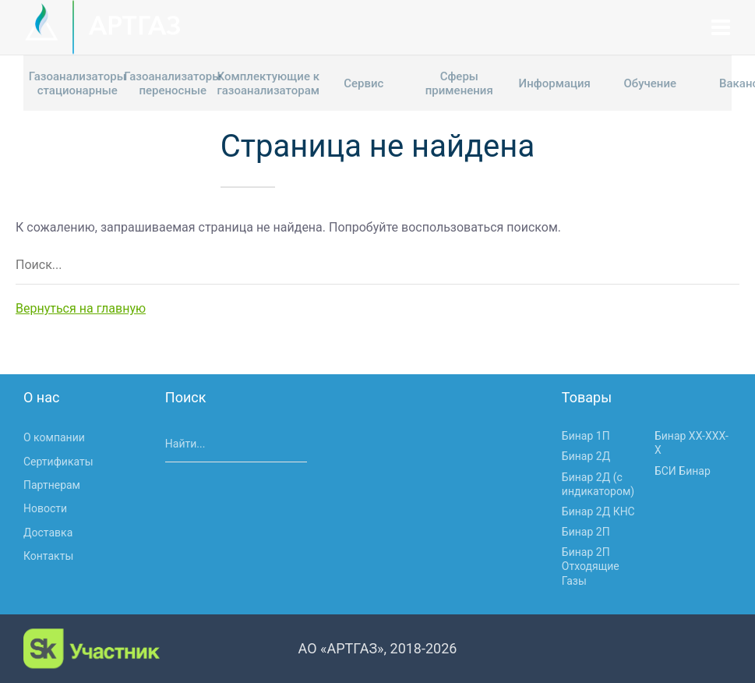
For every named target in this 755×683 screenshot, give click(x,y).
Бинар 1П (586, 436)
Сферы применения (459, 83)
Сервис (363, 83)
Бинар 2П (586, 532)
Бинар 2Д (586, 456)
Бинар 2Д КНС (598, 511)
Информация (555, 83)
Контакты (48, 556)
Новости (45, 508)
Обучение (649, 83)
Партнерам (51, 485)
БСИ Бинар (682, 471)
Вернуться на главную (81, 308)
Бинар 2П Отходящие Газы (590, 566)
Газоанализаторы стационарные (77, 83)
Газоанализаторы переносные (172, 83)
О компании (54, 437)
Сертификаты (58, 461)
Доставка (47, 532)
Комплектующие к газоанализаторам (268, 83)
